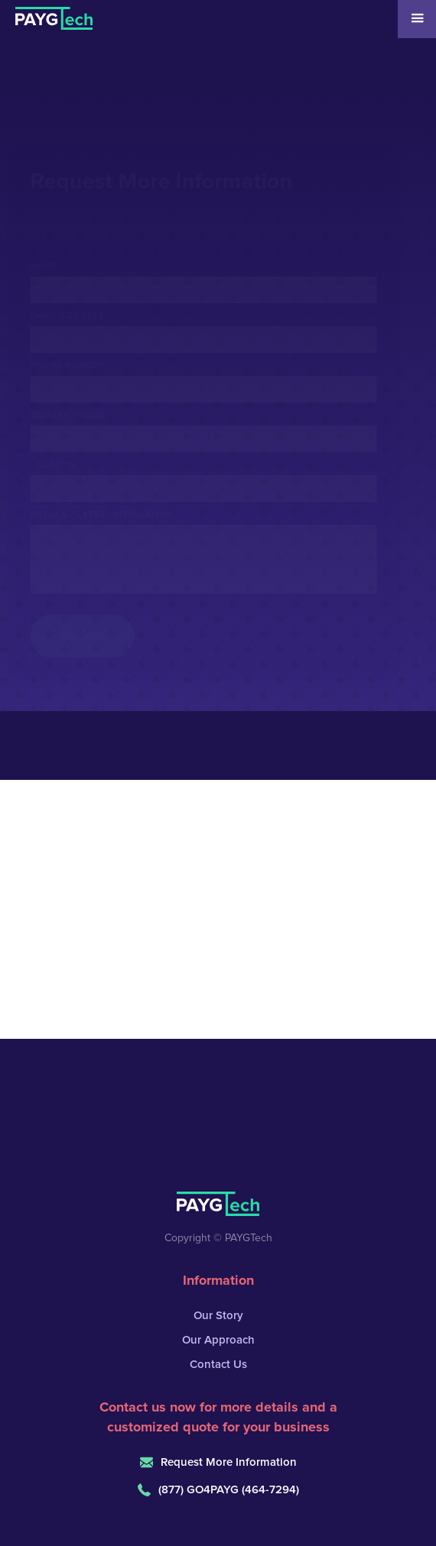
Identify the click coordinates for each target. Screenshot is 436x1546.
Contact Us (218, 1364)
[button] (417, 19)
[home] (46, 15)
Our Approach (218, 1340)
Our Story (218, 1315)
